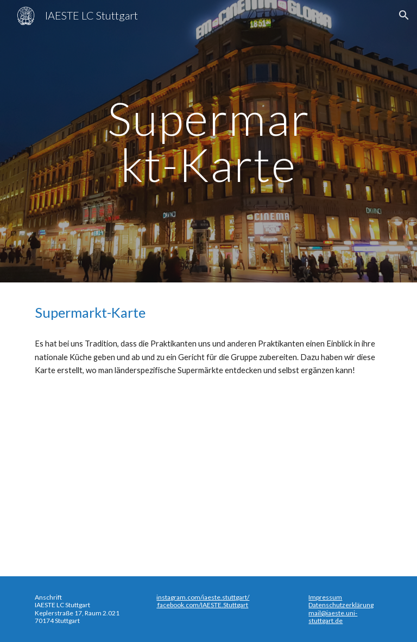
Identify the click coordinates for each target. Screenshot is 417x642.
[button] (404, 15)
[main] (208, 141)
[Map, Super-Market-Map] (208, 474)
